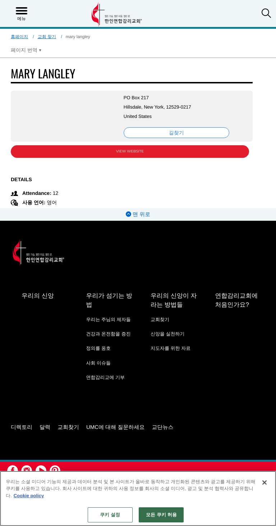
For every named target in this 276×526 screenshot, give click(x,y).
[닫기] (264, 482)
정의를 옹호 (98, 348)
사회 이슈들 (98, 363)
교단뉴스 (163, 427)
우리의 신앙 (38, 295)
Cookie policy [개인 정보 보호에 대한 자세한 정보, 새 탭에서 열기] (29, 495)
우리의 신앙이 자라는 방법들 (174, 300)
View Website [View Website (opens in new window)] (130, 151)
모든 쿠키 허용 (161, 514)
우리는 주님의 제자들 (108, 319)
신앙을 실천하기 (168, 334)
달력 (45, 427)
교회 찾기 (47, 36)
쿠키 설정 (110, 514)
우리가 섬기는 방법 (109, 300)
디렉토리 (21, 427)
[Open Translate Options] (26, 50)
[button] (266, 14)
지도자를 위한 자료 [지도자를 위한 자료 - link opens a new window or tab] (170, 348)
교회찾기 (160, 319)
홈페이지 (19, 36)
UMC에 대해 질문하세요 (115, 427)
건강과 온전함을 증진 (108, 334)
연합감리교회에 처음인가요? (236, 300)
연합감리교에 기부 (105, 377)
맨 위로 (138, 214)
